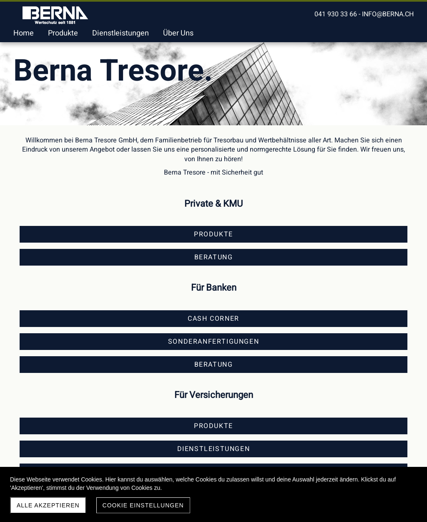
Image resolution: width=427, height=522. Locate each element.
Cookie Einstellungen (143, 505)
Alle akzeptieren (48, 505)
